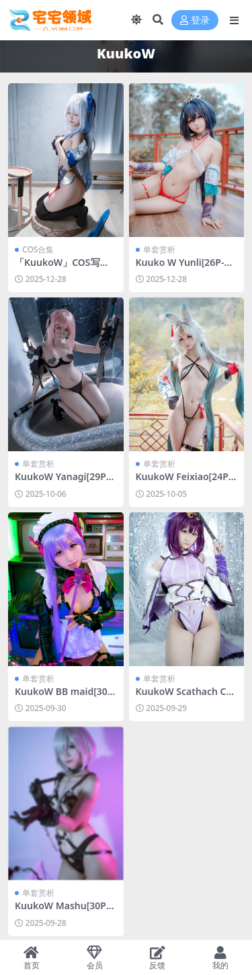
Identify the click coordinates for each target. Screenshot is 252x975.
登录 (195, 20)
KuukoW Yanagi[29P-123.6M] (64, 482)
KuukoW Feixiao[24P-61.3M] (186, 482)
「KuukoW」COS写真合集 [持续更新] (62, 268)
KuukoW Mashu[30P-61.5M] (64, 911)
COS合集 (38, 249)
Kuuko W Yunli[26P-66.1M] (183, 268)
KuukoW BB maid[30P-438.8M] (65, 697)
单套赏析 (159, 249)
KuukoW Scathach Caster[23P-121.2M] (186, 697)
